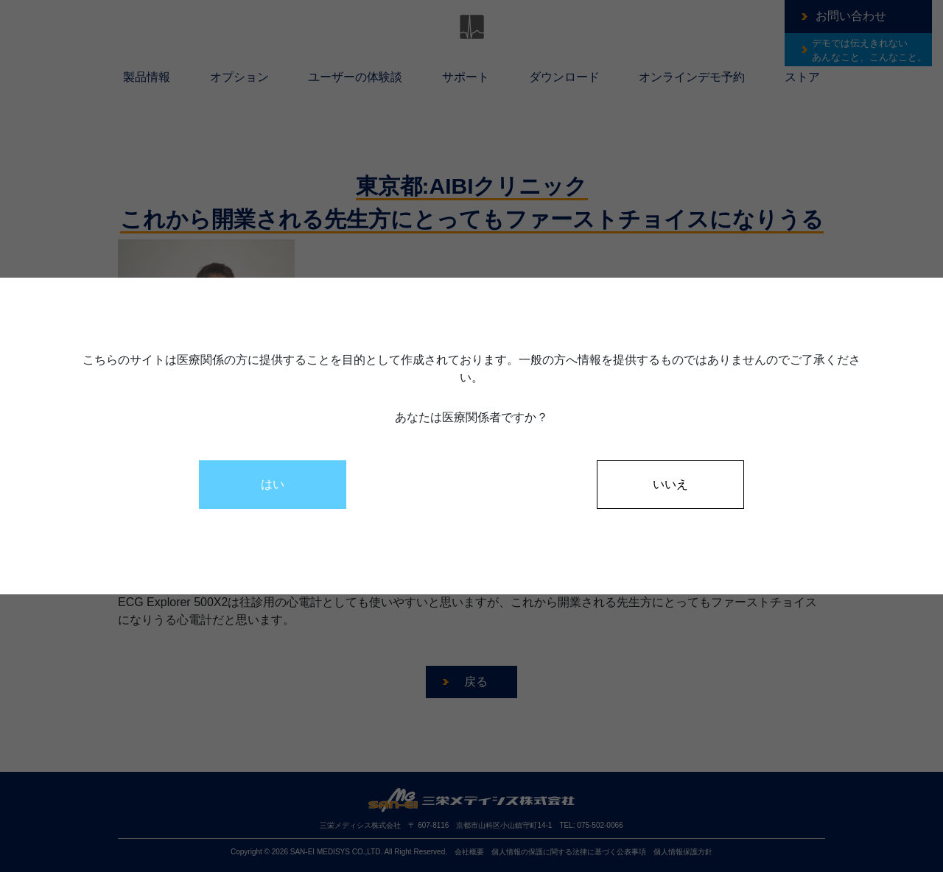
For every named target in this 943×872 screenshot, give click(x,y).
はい (272, 484)
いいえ (670, 484)
